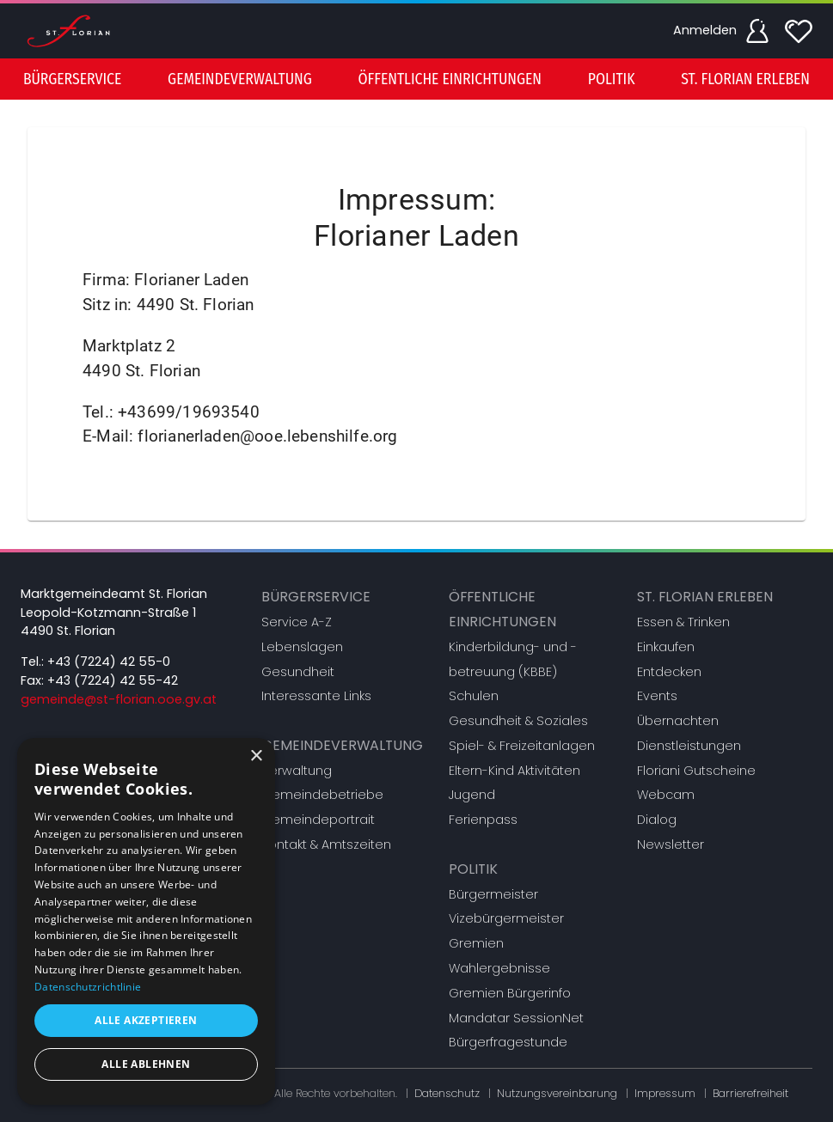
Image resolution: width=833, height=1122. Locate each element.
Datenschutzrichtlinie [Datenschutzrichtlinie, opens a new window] (87, 986)
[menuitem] (72, 79)
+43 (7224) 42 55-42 (112, 680)
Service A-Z (296, 622)
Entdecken (669, 671)
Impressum (664, 1093)
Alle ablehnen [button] (145, 1064)
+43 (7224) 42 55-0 (108, 661)
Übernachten (678, 720)
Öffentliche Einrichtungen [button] (450, 79)
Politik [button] (611, 79)
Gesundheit (297, 671)
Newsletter (670, 844)
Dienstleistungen (689, 745)
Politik (473, 869)
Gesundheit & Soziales (518, 720)
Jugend (472, 794)
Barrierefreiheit (750, 1093)
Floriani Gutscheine (696, 770)
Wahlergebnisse (499, 968)
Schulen (474, 695)
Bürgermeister (493, 894)
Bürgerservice (316, 597)
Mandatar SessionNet (516, 1018)
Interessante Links (316, 695)
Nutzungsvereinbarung (557, 1093)
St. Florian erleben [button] (745, 79)
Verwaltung (296, 770)
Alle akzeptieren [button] (146, 1020)
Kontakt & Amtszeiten (326, 844)
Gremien (476, 943)
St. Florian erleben (705, 597)
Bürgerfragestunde (508, 1042)
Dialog (657, 819)
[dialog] (146, 921)
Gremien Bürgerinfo (510, 993)
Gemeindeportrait (318, 819)
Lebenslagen (302, 647)
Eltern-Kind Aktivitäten (514, 770)
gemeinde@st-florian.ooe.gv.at (119, 699)
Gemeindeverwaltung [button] (240, 79)
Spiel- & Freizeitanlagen (522, 745)
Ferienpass (483, 819)
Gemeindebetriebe (322, 794)
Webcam (666, 794)
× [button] (255, 756)
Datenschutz (447, 1093)
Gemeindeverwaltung (342, 745)
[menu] (416, 79)
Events (657, 695)
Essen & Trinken (683, 622)
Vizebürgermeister (506, 918)
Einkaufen (666, 647)
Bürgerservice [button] (72, 79)
